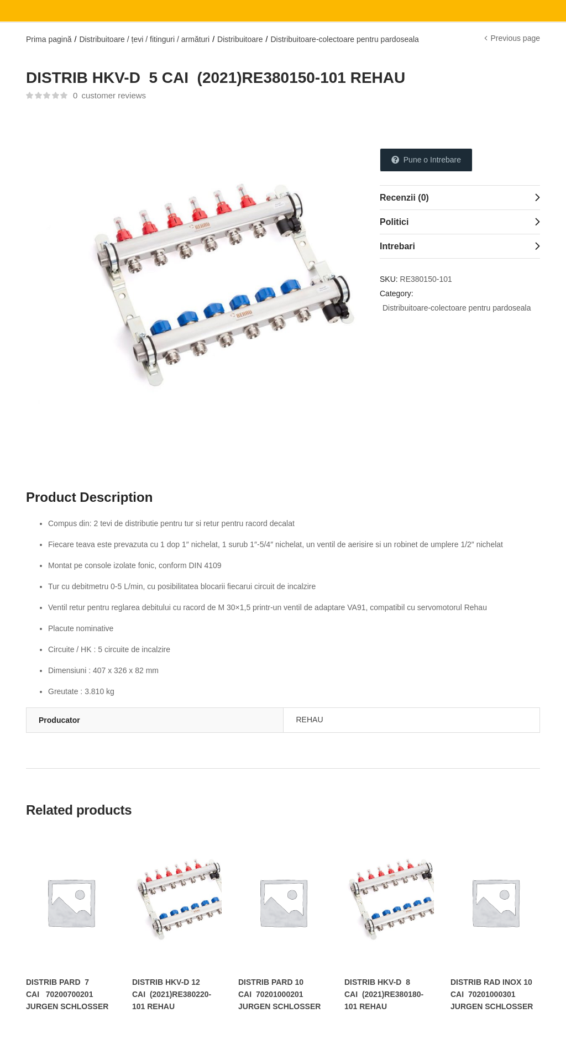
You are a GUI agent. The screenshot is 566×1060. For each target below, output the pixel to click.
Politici (394, 222)
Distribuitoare (240, 39)
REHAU (309, 719)
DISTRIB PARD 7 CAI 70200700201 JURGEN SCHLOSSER (67, 994)
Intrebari (397, 246)
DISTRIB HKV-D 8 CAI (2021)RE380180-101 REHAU (383, 994)
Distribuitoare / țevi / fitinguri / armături (144, 39)
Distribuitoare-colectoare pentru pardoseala (344, 39)
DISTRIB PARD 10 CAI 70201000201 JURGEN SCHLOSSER (279, 994)
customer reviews (109, 95)
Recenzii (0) (404, 197)
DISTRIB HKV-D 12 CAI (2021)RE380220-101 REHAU (171, 994)
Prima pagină (49, 39)
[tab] (460, 197)
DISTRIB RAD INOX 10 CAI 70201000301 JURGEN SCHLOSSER (491, 994)
